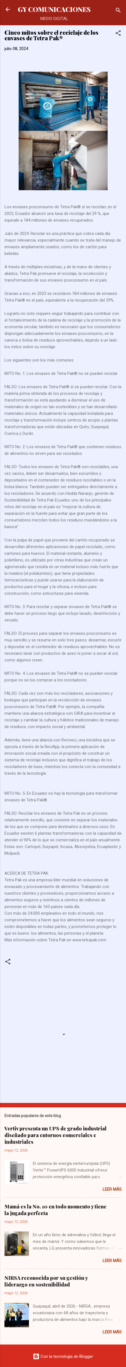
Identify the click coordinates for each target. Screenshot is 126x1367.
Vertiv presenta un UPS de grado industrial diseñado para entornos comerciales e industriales (55, 1135)
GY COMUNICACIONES (54, 9)
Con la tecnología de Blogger (63, 1356)
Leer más (112, 1189)
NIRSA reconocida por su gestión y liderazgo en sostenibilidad (46, 1281)
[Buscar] (118, 11)
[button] (118, 34)
